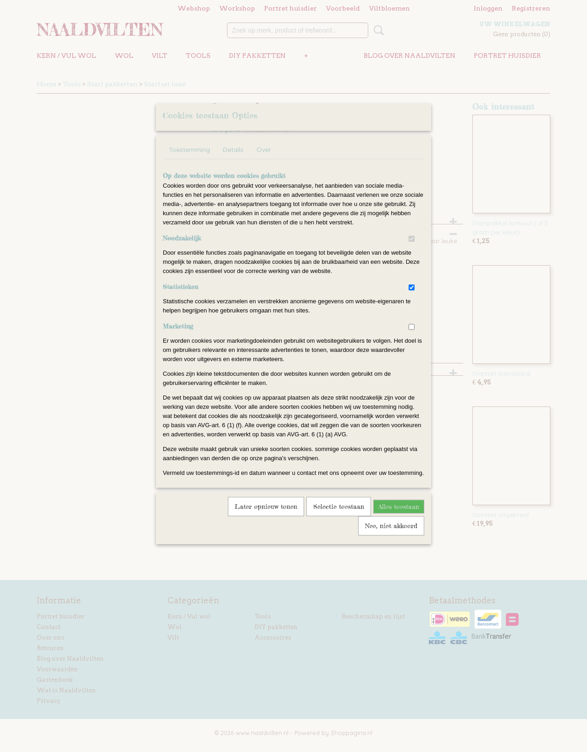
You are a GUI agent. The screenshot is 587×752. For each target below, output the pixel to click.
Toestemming (189, 161)
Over (263, 161)
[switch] (412, 251)
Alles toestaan (398, 518)
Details (233, 161)
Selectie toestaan (338, 518)
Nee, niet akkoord (391, 537)
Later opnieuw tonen (266, 518)
